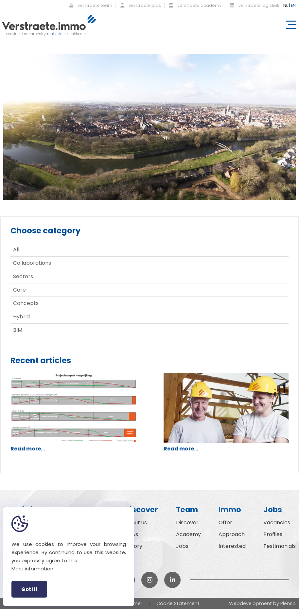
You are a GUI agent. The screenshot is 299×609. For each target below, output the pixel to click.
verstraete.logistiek (254, 5)
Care (19, 290)
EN (293, 5)
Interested (232, 546)
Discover (187, 522)
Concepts (26, 303)
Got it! (29, 589)
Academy (188, 534)
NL (285, 5)
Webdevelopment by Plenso (262, 603)
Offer (225, 522)
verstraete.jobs (140, 5)
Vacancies (276, 522)
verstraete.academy (195, 5)
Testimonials (279, 546)
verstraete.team (90, 5)
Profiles (272, 534)
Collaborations (32, 263)
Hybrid (21, 316)
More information (32, 568)
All (16, 249)
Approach (232, 534)
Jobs (182, 546)
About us (135, 522)
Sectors (23, 276)
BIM (17, 330)
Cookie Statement (178, 603)
